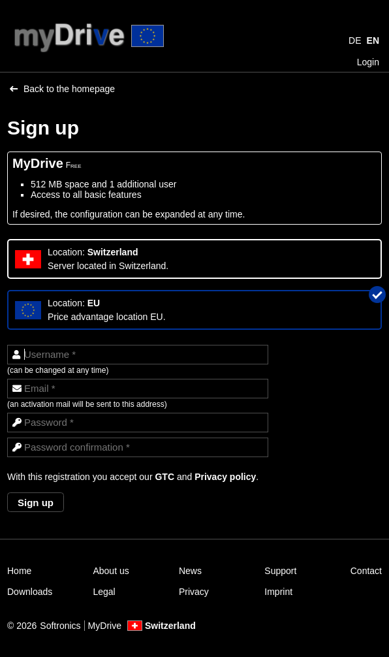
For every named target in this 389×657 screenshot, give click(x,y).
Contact (366, 571)
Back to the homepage (62, 89)
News (190, 571)
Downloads (29, 591)
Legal (104, 591)
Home (19, 571)
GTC (164, 477)
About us (111, 571)
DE (355, 40)
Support (280, 571)
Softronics (60, 625)
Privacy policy (225, 477)
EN (373, 40)
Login (368, 62)
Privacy (194, 591)
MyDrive (104, 625)
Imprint (278, 591)
